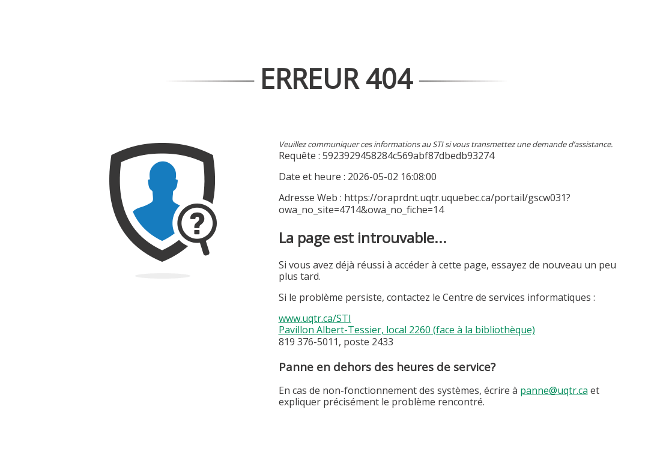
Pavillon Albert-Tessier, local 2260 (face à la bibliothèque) (407, 329)
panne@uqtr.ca (554, 390)
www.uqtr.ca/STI (315, 318)
